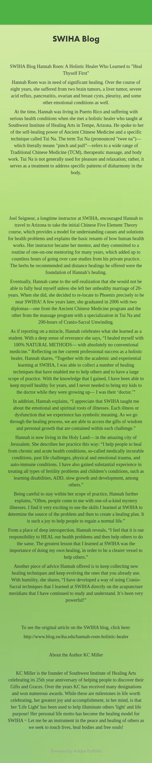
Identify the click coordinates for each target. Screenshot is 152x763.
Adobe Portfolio (87, 751)
